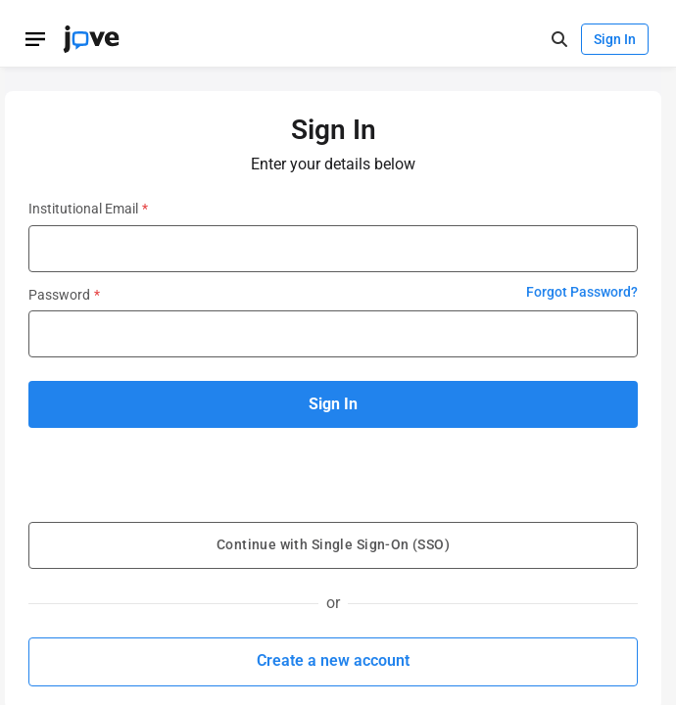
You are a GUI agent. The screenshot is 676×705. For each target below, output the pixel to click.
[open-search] (559, 39)
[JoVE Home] (91, 39)
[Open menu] (35, 39)
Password (64, 295)
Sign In (615, 39)
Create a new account (333, 660)
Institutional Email (88, 208)
